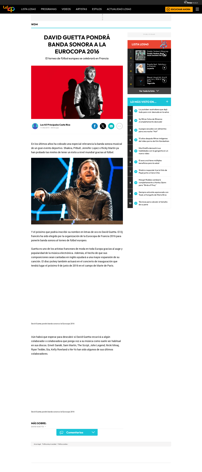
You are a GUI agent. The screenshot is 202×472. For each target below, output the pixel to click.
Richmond (67, 462)
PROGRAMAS (49, 9)
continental (117, 454)
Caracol (152, 450)
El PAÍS (69, 450)
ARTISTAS (81, 9)
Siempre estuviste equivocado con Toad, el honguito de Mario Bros (153, 193)
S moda (118, 462)
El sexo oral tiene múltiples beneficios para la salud (150, 161)
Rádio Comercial (155, 462)
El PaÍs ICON (106, 462)
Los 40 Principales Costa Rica (55, 124)
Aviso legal (37, 444)
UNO (88, 454)
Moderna (81, 462)
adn (141, 450)
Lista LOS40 (28, 9)
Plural (94, 462)
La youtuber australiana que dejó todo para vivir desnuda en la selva (154, 110)
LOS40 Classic (133, 454)
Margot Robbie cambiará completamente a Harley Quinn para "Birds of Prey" (152, 182)
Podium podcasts (67, 458)
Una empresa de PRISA (44, 453)
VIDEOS (66, 9)
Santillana (96, 450)
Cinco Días (107, 454)
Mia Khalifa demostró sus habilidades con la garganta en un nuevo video (153, 151)
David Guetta (37, 426)
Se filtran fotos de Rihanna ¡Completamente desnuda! (150, 120)
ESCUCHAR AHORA (180, 9)
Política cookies (63, 444)
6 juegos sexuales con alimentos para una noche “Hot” (152, 130)
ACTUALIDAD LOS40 (119, 9)
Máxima (125, 454)
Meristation (143, 462)
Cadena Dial (142, 454)
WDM (34, 24)
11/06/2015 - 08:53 (49, 127)
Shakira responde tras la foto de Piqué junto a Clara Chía (153, 171)
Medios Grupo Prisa (44, 459)
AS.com (132, 450)
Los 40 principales (82, 450)
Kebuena (152, 454)
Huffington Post (73, 454)
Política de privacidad (49, 444)
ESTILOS (97, 9)
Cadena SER (123, 450)
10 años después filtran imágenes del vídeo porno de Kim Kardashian (154, 139)
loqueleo (130, 462)
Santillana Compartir (110, 450)
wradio (96, 454)
